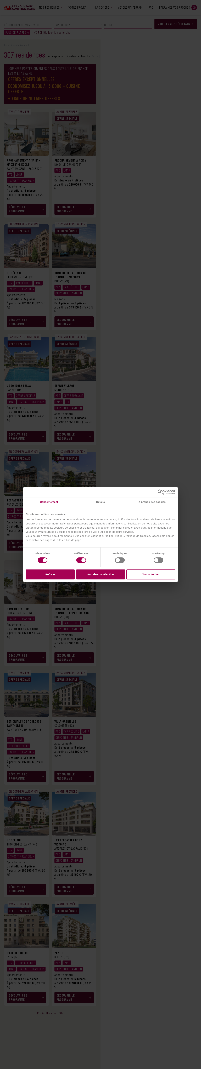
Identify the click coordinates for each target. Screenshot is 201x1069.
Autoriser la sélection (100, 574)
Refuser (50, 574)
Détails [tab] (100, 501)
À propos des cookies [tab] (152, 501)
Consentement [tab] (49, 501)
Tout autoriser (150, 574)
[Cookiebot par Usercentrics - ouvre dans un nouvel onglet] (160, 492)
